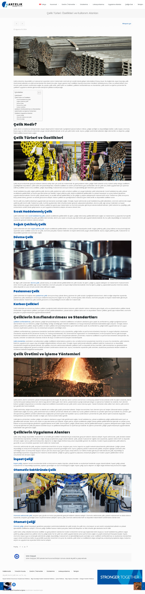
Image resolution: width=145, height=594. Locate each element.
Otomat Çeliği (20, 119)
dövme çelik (35, 283)
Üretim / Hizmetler (36, 571)
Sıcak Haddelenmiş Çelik (24, 99)
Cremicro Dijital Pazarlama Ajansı (14, 590)
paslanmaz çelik (41, 296)
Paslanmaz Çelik (21, 105)
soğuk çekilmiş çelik (37, 229)
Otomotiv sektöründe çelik (23, 516)
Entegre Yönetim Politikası (87, 579)
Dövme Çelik (20, 103)
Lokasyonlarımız (64, 571)
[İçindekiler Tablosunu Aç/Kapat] (38, 92)
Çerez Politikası (60, 579)
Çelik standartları (19, 341)
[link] (58, 4)
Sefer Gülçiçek (31, 556)
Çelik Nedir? (18, 95)
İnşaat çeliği (18, 463)
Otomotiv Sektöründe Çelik (24, 117)
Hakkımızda (7, 571)
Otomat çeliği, (18, 526)
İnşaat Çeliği (20, 115)
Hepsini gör (126, 24)
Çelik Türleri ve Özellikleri (22, 97)
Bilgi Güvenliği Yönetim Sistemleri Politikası (43, 579)
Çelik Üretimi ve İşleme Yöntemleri (25, 111)
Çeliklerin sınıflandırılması (22, 322)
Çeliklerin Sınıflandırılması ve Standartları (27, 109)
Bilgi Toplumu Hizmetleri (71, 579)
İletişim (76, 571)
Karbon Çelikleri (21, 107)
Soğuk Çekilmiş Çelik (22, 101)
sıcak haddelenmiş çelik (36, 216)
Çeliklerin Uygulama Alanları (23, 113)
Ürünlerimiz (51, 571)
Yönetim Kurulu (20, 571)
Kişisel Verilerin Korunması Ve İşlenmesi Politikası (16, 579)
